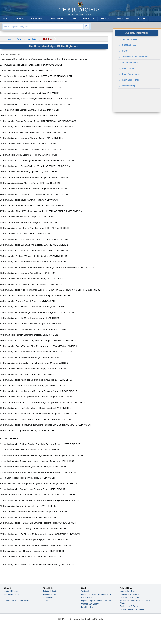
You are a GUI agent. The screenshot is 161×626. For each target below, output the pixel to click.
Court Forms (128, 68)
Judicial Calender (50, 591)
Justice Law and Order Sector (135, 57)
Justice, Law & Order (129, 606)
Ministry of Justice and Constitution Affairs (135, 602)
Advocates (88, 19)
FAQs (45, 601)
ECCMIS (72, 19)
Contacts (140, 19)
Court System (56, 19)
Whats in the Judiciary (27, 39)
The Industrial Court (131, 62)
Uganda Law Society (129, 591)
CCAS (125, 51)
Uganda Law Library (89, 604)
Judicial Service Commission (132, 609)
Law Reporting (128, 86)
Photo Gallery (48, 597)
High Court (48, 39)
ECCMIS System (129, 45)
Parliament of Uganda (129, 594)
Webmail (85, 591)
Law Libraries (87, 607)
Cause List (36, 19)
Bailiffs (105, 19)
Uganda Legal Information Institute (96, 601)
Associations (122, 19)
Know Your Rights (130, 80)
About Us (20, 19)
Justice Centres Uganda (130, 597)
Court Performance (131, 74)
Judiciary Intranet (50, 594)
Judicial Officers (129, 39)
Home (6, 19)
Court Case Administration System (96, 594)
